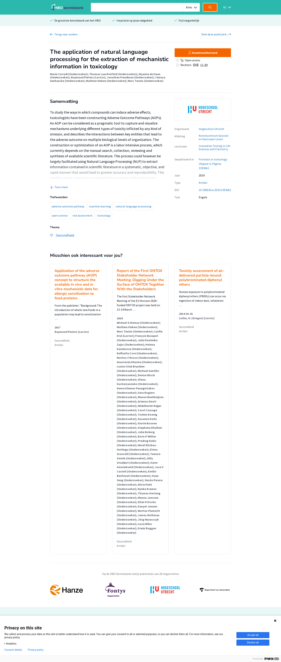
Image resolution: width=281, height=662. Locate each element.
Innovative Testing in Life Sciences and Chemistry (214, 147)
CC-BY (204, 65)
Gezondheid (62, 340)
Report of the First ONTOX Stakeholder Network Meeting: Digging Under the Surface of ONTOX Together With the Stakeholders (140, 279)
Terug (66, 34)
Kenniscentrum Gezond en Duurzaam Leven (213, 137)
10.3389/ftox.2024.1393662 (215, 190)
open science (60, 215)
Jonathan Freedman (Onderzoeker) (130, 77)
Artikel (203, 182)
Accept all (253, 635)
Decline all (253, 642)
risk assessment (82, 215)
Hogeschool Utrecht (211, 129)
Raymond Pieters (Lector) (88, 77)
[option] (202, 110)
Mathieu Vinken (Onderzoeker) (106, 81)
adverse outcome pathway (68, 206)
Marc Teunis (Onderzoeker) (145, 81)
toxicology (104, 215)
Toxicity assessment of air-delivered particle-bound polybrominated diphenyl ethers (201, 277)
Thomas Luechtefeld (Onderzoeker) (113, 74)
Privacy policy (35, 649)
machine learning (100, 206)
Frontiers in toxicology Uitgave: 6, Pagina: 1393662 (213, 163)
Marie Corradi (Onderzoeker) (69, 74)
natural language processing (133, 206)
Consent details (13, 649)
